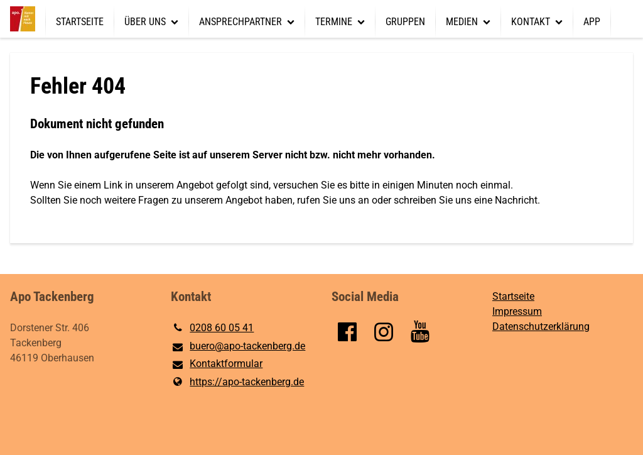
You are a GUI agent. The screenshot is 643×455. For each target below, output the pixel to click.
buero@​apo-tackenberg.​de (238, 347)
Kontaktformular (216, 364)
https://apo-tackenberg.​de (237, 382)
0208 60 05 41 (212, 328)
